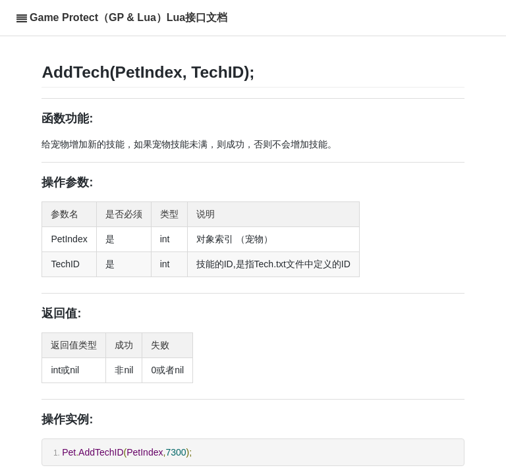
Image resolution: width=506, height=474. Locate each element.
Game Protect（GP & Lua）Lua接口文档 (128, 17)
